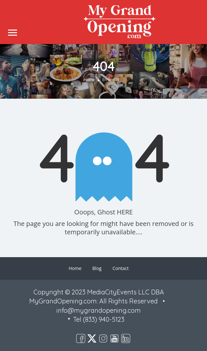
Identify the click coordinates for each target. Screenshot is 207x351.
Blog (97, 268)
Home (89, 79)
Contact (121, 268)
